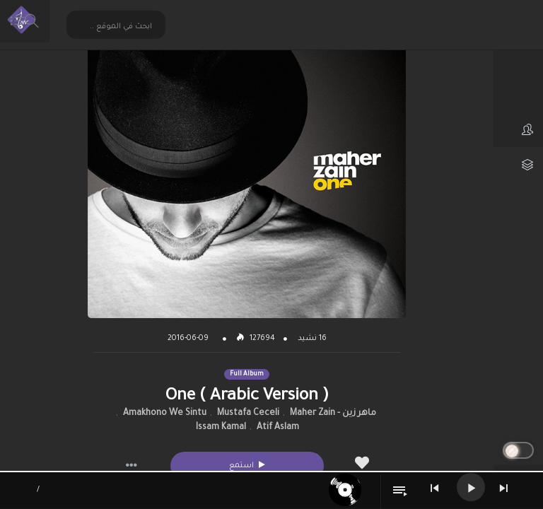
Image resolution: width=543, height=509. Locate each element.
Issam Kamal (221, 428)
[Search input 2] (116, 26)
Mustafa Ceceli (248, 414)
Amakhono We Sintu (164, 414)
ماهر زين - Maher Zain (333, 414)
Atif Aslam (278, 428)
